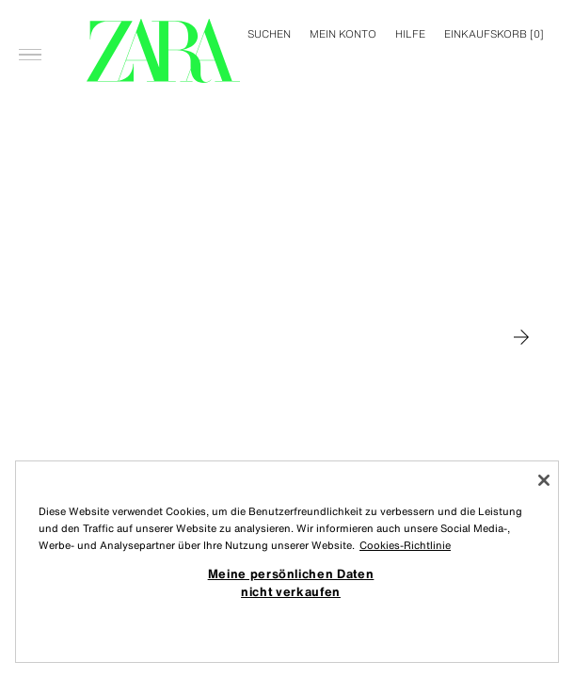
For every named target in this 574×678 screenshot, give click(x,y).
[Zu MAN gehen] (521, 337)
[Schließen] (544, 480)
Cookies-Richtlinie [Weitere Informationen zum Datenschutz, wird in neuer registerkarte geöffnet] (405, 545)
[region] (287, 561)
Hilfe (410, 33)
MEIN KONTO (343, 33)
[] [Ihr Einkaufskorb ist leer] (494, 33)
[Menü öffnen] (30, 24)
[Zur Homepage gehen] (163, 51)
